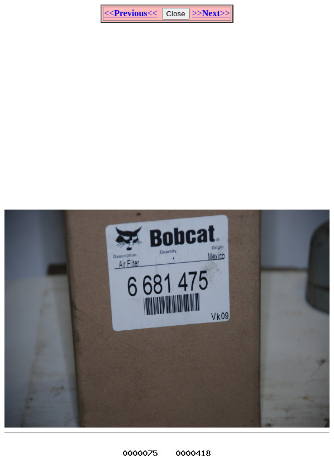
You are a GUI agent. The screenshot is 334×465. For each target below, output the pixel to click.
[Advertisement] (169, 111)
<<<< (130, 13)
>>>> (211, 13)
